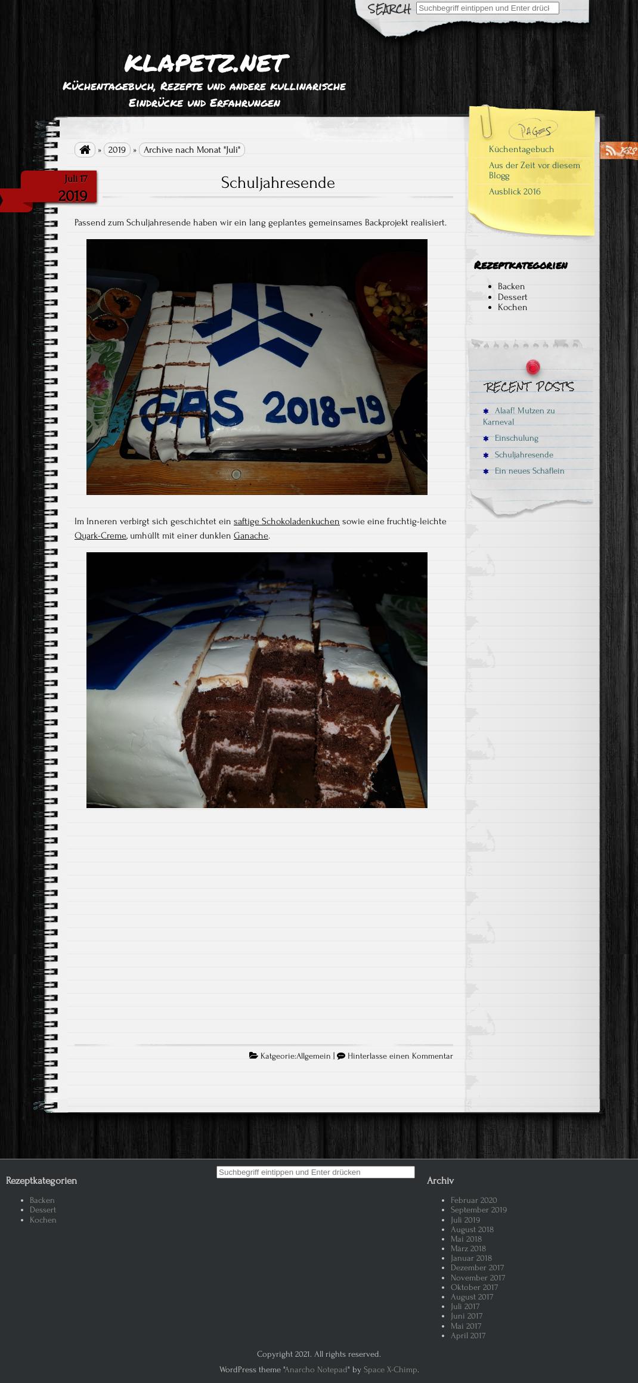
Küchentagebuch (522, 149)
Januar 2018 (471, 1258)
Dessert (513, 297)
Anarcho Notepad (316, 1370)
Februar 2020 (474, 1200)
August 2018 (472, 1229)
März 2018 (468, 1248)
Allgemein (313, 1056)
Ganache (251, 535)
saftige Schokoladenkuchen (287, 521)
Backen (511, 286)
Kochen (513, 307)
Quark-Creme (100, 535)
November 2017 (478, 1278)
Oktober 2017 (474, 1287)
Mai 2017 (466, 1326)
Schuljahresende (278, 182)
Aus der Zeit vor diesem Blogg (534, 170)
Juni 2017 (466, 1316)
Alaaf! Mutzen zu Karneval (519, 416)
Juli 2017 (465, 1306)
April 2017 (468, 1336)
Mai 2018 (466, 1239)
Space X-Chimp (390, 1370)
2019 (117, 149)
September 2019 (479, 1210)
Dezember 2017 (477, 1268)
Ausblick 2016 (515, 191)
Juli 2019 (465, 1220)
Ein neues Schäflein (524, 471)
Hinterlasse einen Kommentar (400, 1056)
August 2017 (472, 1297)
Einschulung (510, 438)
